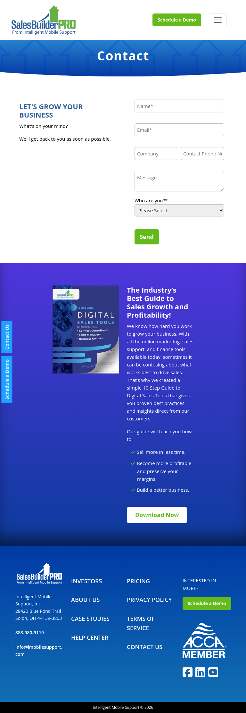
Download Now (157, 515)
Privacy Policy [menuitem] (149, 599)
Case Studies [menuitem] (90, 618)
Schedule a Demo (177, 20)
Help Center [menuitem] (89, 637)
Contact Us (7, 337)
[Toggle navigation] (218, 19)
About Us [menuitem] (85, 599)
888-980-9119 (29, 632)
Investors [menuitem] (86, 581)
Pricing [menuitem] (138, 581)
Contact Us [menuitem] (144, 647)
